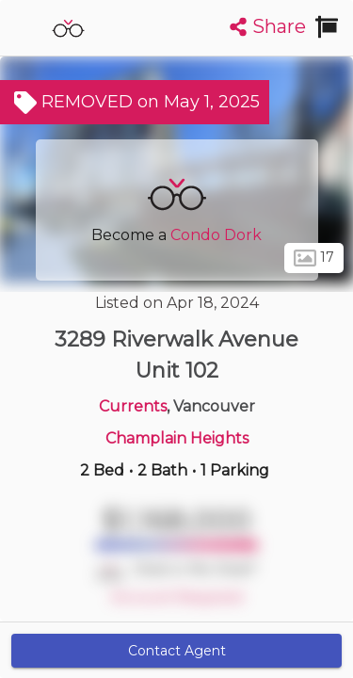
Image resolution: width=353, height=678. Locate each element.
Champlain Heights (177, 438)
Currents (133, 406)
